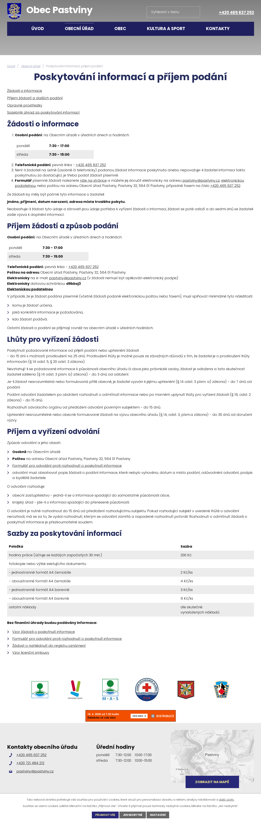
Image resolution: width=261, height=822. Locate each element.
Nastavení (159, 815)
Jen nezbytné (132, 815)
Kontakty (218, 29)
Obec (120, 29)
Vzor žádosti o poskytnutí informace (43, 631)
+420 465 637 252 (236, 12)
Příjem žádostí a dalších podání (35, 98)
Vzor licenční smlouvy (30, 652)
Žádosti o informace (24, 90)
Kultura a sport (166, 29)
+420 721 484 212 (30, 763)
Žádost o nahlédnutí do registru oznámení (49, 645)
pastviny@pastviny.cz (201, 180)
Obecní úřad (79, 29)
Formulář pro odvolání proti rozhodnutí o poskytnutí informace (67, 465)
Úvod (37, 29)
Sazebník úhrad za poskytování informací (43, 112)
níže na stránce (93, 180)
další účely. (226, 799)
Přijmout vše (104, 815)
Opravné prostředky (24, 105)
